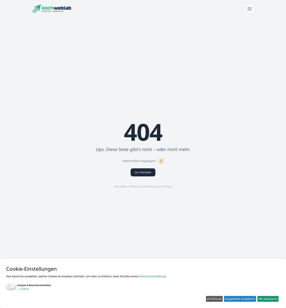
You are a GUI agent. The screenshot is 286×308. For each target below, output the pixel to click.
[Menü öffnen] (249, 9)
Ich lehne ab (214, 299)
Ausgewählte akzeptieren (240, 299)
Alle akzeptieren (268, 299)
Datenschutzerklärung (152, 276)
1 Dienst (23, 289)
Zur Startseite (143, 172)
